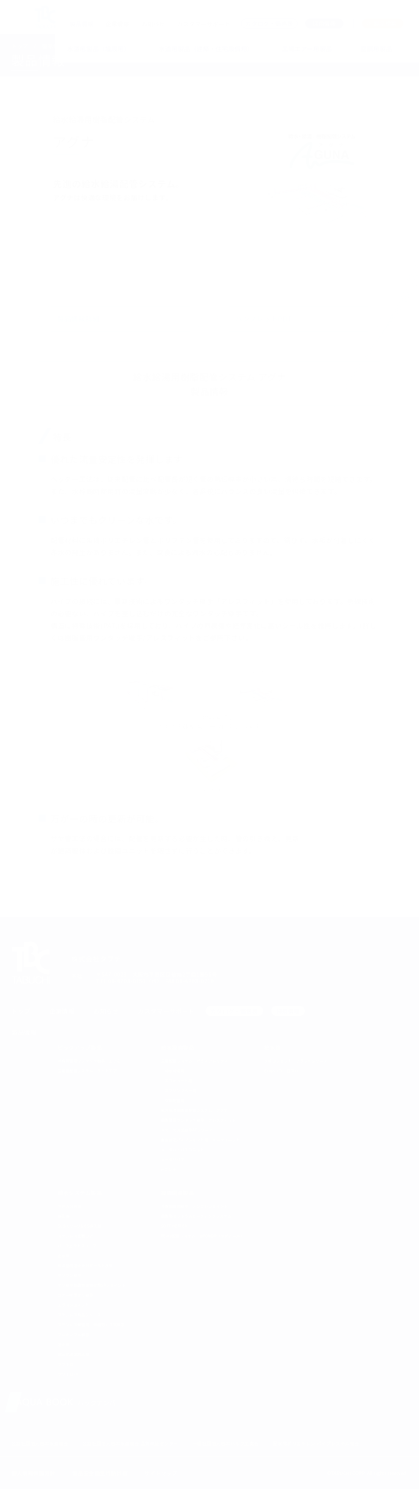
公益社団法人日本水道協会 (39, 1443)
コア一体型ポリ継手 (75, 1295)
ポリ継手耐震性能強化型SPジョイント (92, 1285)
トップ (19, 46)
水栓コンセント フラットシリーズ (295, 1061)
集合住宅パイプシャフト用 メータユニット (200, 1140)
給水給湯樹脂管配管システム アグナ (194, 1110)
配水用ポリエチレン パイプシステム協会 (316, 1443)
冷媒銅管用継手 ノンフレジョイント (194, 1206)
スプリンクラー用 (180, 1090)
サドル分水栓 (69, 1206)
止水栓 (63, 1255)
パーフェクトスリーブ (77, 1245)
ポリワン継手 (69, 1275)
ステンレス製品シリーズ (79, 1314)
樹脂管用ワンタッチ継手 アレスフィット (198, 1120)
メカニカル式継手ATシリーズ (187, 1130)
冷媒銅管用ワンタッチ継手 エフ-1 (89, 1061)
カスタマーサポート (203, 24)
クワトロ (66, 1364)
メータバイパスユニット (182, 1149)
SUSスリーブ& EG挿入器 (80, 1226)
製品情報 (81, 24)
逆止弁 (63, 1344)
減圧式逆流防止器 (73, 1354)
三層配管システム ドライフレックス (194, 1061)
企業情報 (117, 24)
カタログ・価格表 (234, 1011)
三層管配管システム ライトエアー (89, 1070)
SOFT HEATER (174, 1226)
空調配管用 (174, 1100)
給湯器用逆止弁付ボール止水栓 (85, 1265)
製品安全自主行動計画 (100, 1473)
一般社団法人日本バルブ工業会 (225, 1443)
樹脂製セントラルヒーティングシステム (196, 1216)
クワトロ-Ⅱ (68, 1374)
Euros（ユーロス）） (282, 1070)
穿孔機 (63, 1216)
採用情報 (288, 1011)
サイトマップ (160, 1473)
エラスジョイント (73, 1305)
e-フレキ (168, 1169)
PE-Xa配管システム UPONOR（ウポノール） (202, 1236)
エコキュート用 (178, 1080)
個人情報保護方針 (33, 1473)
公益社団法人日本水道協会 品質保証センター (130, 1443)
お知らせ (153, 24)
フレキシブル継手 (73, 1334)
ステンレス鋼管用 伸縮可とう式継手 (91, 1324)
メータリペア (172, 1159)
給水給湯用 (174, 1070)
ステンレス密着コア (75, 1236)
